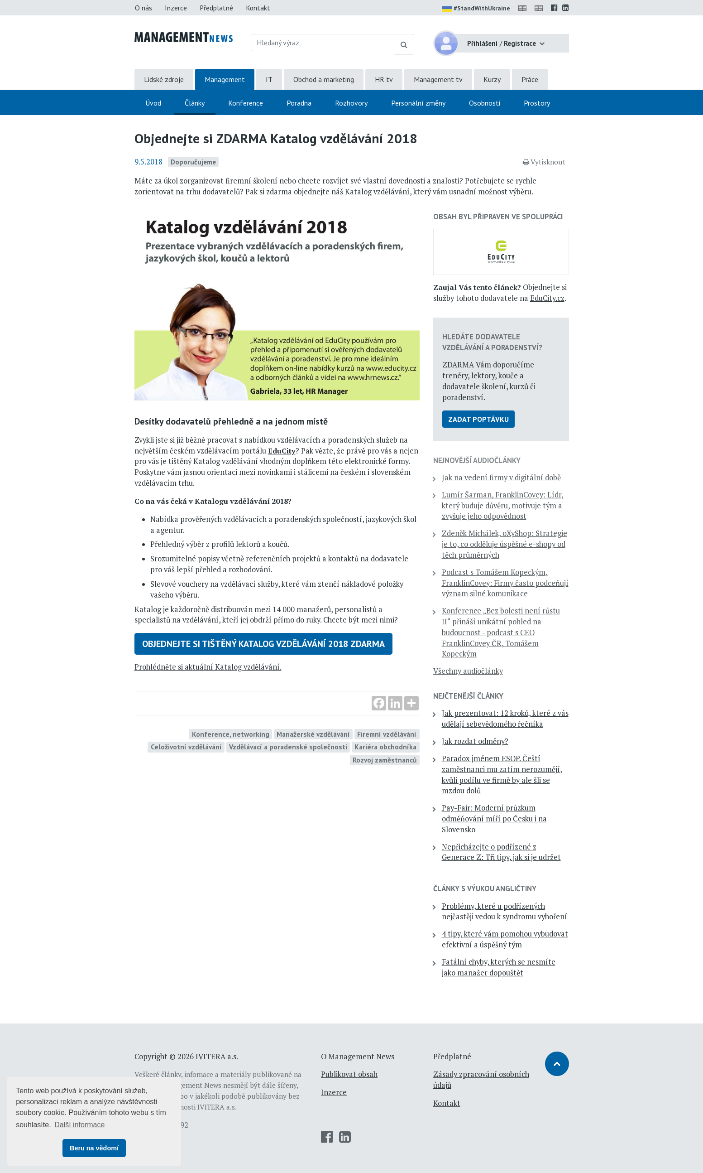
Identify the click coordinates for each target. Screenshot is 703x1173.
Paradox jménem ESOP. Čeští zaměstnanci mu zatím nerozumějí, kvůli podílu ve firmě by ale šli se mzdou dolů (502, 774)
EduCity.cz (547, 298)
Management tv (438, 79)
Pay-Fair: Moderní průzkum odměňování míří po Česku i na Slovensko (494, 819)
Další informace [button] (79, 1125)
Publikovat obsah (349, 1074)
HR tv (384, 79)
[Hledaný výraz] (323, 42)
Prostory (537, 102)
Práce (529, 79)
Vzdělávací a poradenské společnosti (288, 746)
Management (225, 79)
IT (269, 79)
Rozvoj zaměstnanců (384, 759)
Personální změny (418, 102)
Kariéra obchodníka (385, 746)
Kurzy (492, 79)
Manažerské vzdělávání (313, 734)
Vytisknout (544, 161)
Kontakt (258, 7)
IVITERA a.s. (217, 1057)
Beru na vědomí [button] (94, 1148)
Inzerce (176, 7)
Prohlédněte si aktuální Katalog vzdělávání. (208, 667)
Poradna (299, 102)
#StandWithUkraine (476, 9)
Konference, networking (230, 734)
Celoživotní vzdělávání (186, 746)
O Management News (357, 1057)
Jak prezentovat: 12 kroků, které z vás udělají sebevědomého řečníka (505, 718)
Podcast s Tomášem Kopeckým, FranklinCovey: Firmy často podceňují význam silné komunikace (505, 583)
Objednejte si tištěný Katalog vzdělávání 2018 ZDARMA (263, 644)
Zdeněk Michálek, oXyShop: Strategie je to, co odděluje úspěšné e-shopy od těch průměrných (504, 544)
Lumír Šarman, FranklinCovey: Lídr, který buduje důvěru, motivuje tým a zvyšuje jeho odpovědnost (503, 505)
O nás (143, 7)
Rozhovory (351, 102)
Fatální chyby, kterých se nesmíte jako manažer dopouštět (498, 967)
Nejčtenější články (468, 696)
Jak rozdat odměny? (475, 741)
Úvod (153, 102)
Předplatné (216, 7)
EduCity (282, 451)
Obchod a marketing (323, 79)
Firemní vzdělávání (386, 734)
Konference (245, 102)
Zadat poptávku (478, 419)
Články (195, 102)
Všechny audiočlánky (468, 671)
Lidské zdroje (164, 79)
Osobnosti (484, 102)
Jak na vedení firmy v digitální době (501, 478)
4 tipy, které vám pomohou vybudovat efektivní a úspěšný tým (505, 939)
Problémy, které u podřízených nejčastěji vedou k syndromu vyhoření (504, 911)
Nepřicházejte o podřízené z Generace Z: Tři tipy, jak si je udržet (501, 852)
